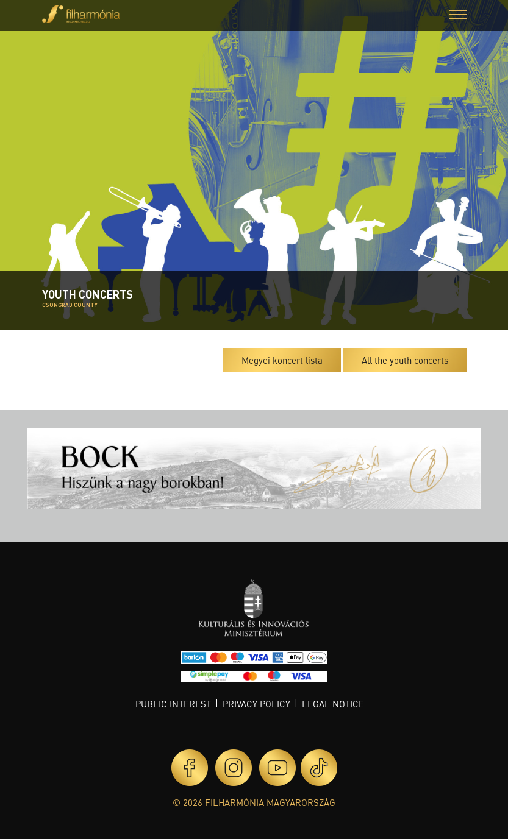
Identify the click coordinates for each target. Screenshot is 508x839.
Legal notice (333, 704)
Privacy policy (256, 704)
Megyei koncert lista (282, 360)
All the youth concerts (405, 360)
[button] (458, 16)
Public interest (173, 704)
